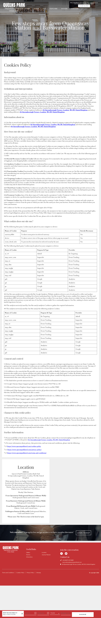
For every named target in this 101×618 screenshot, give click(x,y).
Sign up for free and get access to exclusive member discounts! (50, 533)
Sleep (36, 9)
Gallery (75, 9)
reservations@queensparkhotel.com (71, 562)
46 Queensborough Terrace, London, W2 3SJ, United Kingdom (65, 110)
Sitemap (39, 572)
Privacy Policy (30, 572)
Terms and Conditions (8, 572)
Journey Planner (46, 554)
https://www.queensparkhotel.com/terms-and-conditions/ (27, 453)
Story (27, 9)
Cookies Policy (20, 572)
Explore (54, 9)
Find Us (28, 554)
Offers (64, 9)
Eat (44, 9)
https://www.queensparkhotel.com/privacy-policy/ (24, 450)
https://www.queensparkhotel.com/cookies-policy (24, 446)
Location (44, 552)
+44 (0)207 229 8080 (67, 560)
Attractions (29, 557)
